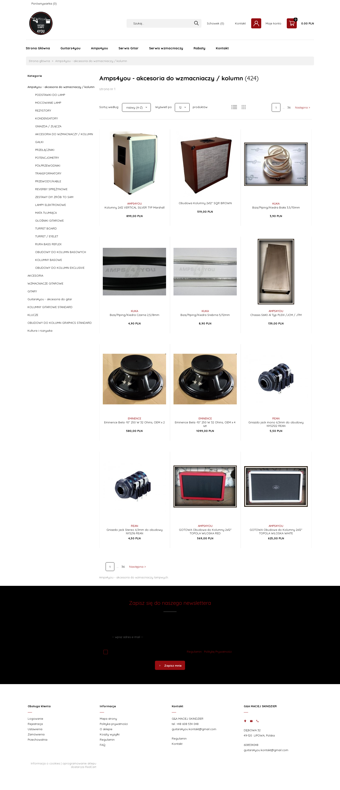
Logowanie (35, 718)
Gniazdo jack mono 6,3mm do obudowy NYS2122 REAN (276, 424)
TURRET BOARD (46, 228)
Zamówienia (36, 734)
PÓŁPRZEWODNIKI (47, 165)
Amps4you (99, 48)
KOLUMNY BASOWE (48, 260)
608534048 (251, 745)
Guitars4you (70, 48)
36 (288, 107)
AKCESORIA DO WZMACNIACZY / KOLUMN (64, 134)
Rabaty (199, 48)
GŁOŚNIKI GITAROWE (49, 220)
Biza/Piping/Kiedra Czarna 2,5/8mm (134, 315)
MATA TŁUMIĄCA (46, 212)
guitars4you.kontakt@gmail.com (194, 729)
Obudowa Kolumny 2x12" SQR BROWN (205, 203)
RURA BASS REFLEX (48, 244)
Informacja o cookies (45, 763)
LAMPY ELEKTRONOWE (50, 205)
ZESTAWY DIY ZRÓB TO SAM (54, 197)
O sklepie (106, 729)
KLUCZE (32, 315)
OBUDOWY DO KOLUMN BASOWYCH (60, 252)
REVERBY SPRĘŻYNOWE (51, 189)
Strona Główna (38, 48)
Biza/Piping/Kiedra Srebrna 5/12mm (205, 315)
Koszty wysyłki (110, 734)
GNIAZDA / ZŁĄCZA (48, 126)
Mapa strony (108, 718)
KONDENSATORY (46, 118)
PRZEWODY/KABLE (48, 181)
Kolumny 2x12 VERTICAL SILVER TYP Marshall (135, 207)
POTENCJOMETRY (47, 157)
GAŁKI (39, 142)
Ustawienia (35, 729)
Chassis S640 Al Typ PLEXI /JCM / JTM (276, 315)
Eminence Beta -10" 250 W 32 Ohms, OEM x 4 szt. (205, 424)
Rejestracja (35, 724)
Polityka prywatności (114, 724)
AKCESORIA (35, 275)
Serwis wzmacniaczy (166, 48)
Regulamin (194, 651)
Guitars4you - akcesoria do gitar (49, 299)
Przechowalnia (37, 739)
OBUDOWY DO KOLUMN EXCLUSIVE (59, 267)
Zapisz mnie (170, 665)
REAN (276, 418)
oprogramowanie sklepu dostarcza (79, 765)
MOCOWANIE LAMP (48, 102)
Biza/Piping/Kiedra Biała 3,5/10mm (276, 207)
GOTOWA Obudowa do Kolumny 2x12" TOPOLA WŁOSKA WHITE (276, 531)
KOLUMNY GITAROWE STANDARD (49, 307)
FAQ (102, 745)
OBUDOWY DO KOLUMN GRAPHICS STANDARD (59, 322)
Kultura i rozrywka (39, 330)
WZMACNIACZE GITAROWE (45, 283)
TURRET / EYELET (46, 236)
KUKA (276, 203)
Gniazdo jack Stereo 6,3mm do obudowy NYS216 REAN (134, 531)
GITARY (32, 291)
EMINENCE (134, 418)
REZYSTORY (43, 110)
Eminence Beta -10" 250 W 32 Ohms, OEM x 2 (134, 422)
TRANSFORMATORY (48, 173)
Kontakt (240, 23)
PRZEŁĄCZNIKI (44, 150)
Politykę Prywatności (218, 651)
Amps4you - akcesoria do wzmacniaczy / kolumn (60, 87)
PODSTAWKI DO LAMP (50, 95)
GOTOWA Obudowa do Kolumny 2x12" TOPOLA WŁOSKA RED (205, 531)
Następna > (302, 107)
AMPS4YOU (134, 203)
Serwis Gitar (128, 48)
